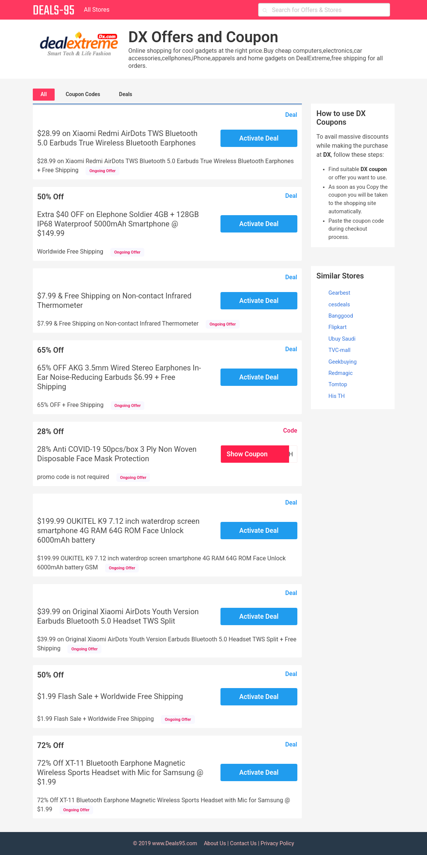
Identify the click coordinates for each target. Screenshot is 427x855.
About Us (215, 843)
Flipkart (338, 327)
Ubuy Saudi (342, 339)
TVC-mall (340, 350)
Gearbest (339, 293)
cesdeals (339, 304)
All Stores (97, 9)
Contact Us (243, 843)
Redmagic (341, 373)
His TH (337, 396)
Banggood (341, 316)
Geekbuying (343, 362)
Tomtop (338, 384)
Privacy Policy (277, 843)
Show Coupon (247, 454)
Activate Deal (259, 138)
